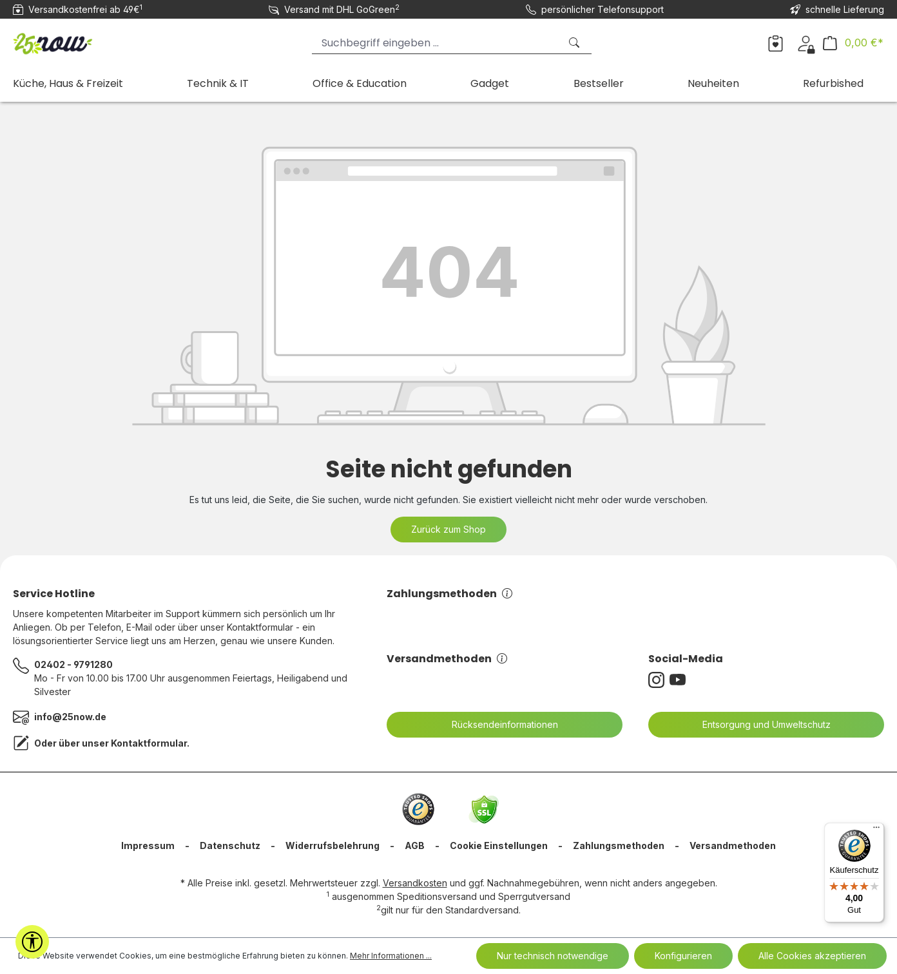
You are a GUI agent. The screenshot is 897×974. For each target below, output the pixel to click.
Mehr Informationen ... (391, 955)
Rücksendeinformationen (497, 725)
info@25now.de (70, 716)
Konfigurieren (683, 955)
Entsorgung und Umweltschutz (758, 725)
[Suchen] (575, 43)
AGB (415, 845)
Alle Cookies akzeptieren (812, 955)
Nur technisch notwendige (552, 955)
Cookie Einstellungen (499, 845)
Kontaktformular (149, 743)
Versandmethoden (447, 658)
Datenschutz (230, 845)
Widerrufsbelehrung (332, 845)
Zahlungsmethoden (449, 593)
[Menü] (876, 830)
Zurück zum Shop (448, 529)
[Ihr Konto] (805, 42)
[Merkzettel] (775, 42)
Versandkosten (415, 882)
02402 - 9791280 (73, 664)
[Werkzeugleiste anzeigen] (32, 942)
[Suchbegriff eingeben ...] (436, 43)
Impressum (148, 845)
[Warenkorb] (853, 43)
